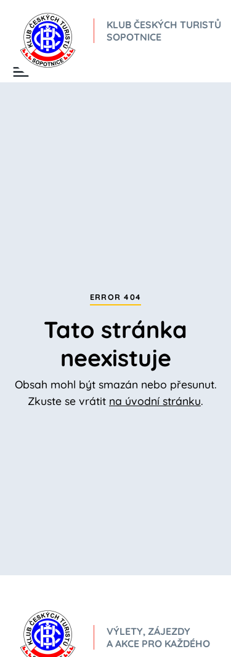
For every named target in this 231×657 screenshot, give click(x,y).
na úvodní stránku (155, 400)
